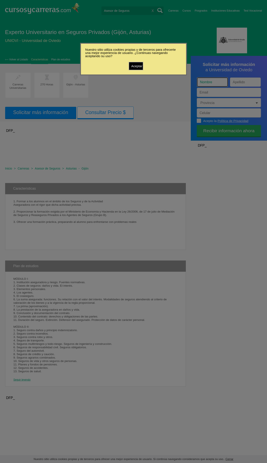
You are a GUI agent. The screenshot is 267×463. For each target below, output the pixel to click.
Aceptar (136, 66)
